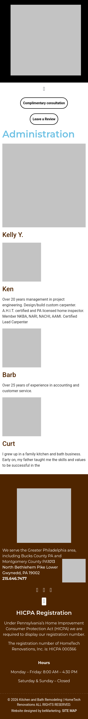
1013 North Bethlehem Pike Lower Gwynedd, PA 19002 (30, 567)
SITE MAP (69, 711)
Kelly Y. (12, 235)
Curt (8, 444)
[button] (44, 89)
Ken (8, 289)
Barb (9, 375)
